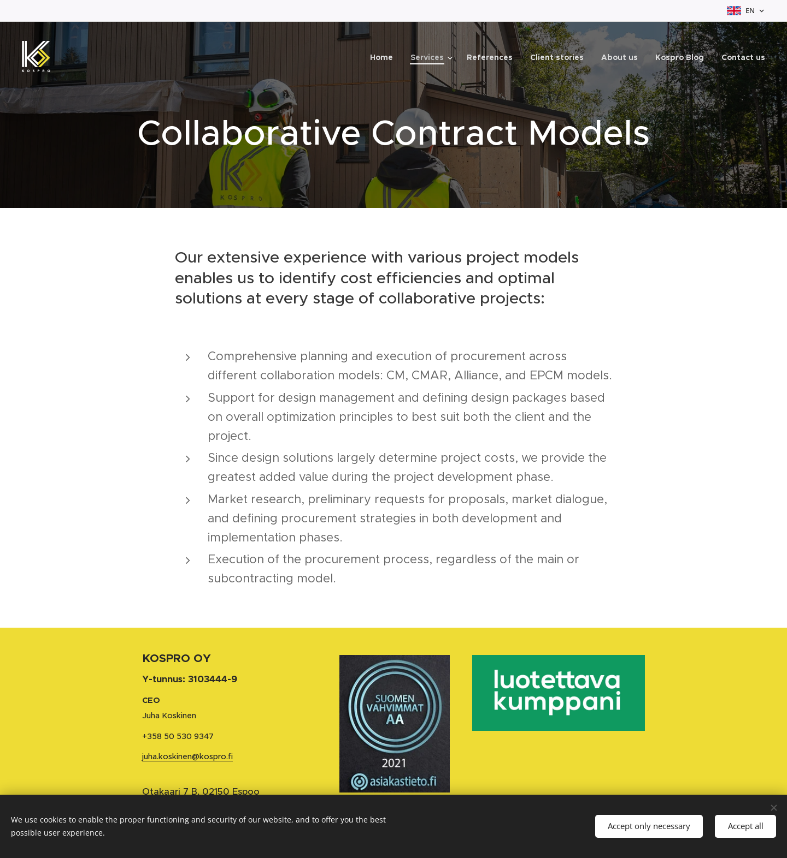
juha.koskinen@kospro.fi (187, 756)
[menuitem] (384, 57)
